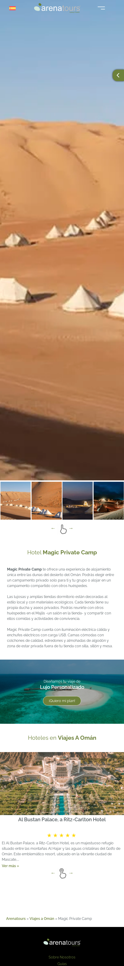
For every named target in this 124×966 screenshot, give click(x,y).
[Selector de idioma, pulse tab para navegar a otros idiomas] (14, 8)
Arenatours (16, 918)
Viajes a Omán (42, 918)
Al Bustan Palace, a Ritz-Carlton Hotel (62, 819)
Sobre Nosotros (62, 957)
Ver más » (10, 865)
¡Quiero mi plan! (62, 701)
